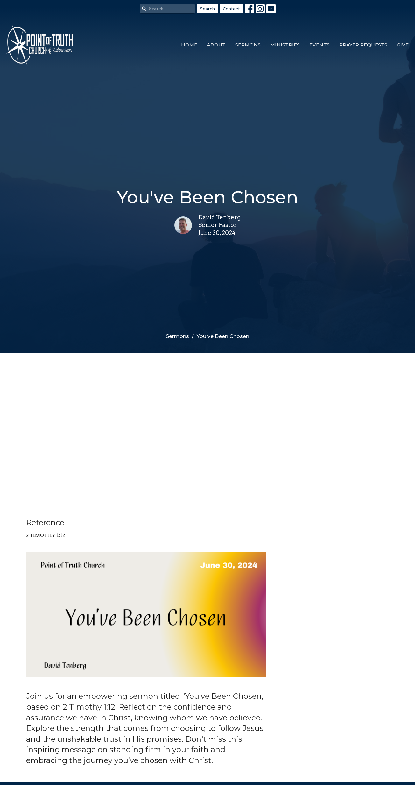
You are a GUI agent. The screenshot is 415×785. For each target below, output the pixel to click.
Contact (231, 8)
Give (403, 45)
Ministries (285, 45)
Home (189, 45)
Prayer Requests (363, 45)
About (216, 45)
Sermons (248, 45)
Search (207, 8)
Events (319, 45)
